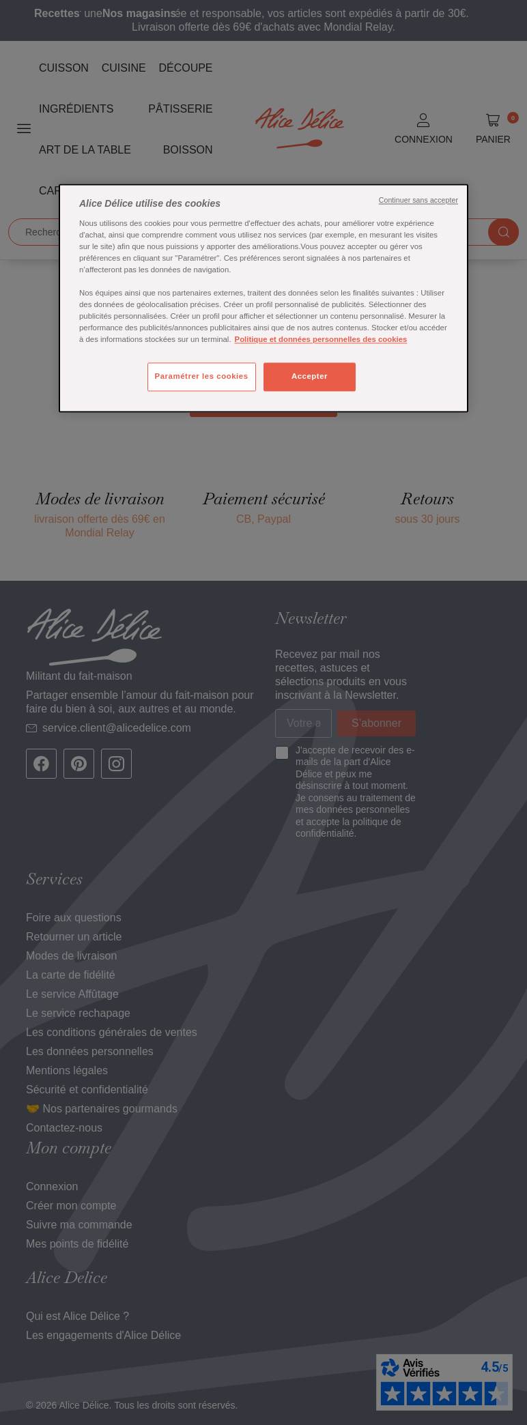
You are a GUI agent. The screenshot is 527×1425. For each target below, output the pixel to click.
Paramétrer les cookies (201, 377)
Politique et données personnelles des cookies (321, 340)
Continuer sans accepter (418, 201)
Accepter (309, 377)
